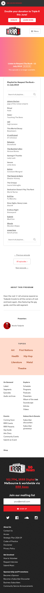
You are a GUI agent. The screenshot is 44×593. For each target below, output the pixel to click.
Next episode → (22, 268)
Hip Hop (28, 356)
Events (6, 416)
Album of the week (30, 399)
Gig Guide (7, 430)
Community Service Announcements (18, 586)
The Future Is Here (15, 176)
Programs (27, 389)
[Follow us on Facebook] (16, 518)
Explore (26, 382)
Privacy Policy (9, 548)
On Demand (8, 382)
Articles (26, 406)
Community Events (11, 436)
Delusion (10, 142)
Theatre (22, 368)
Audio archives (9, 396)
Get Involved (9, 555)
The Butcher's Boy (14, 149)
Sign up (22, 509)
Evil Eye (10, 196)
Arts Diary (7, 433)
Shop (6, 450)
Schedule (27, 386)
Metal (30, 362)
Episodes (7, 393)
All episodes (22, 261)
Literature (16, 362)
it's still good (12, 135)
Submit (10, 217)
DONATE (14, 20)
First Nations (26, 350)
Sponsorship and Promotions (16, 572)
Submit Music (9, 565)
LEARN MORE (28, 20)
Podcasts (27, 393)
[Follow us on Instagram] (36, 518)
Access (6, 534)
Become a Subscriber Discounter (17, 579)
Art (12, 350)
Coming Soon (9, 420)
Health (15, 356)
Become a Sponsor (11, 575)
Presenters (27, 396)
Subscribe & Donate (31, 416)
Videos (26, 409)
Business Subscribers (12, 582)
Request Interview (11, 562)
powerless (11, 230)
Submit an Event (10, 440)
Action (10, 169)
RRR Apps (22, 487)
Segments (7, 389)
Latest (6, 386)
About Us (7, 527)
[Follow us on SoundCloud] (26, 518)
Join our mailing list (22, 495)
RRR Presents (9, 426)
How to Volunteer (10, 558)
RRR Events (8, 423)
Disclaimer (8, 545)
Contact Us (8, 531)
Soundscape (28, 402)
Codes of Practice (11, 541)
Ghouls (10, 223)
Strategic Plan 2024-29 (13, 538)
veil (8, 122)
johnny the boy (13, 101)
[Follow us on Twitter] (8, 518)
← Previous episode (22, 255)
